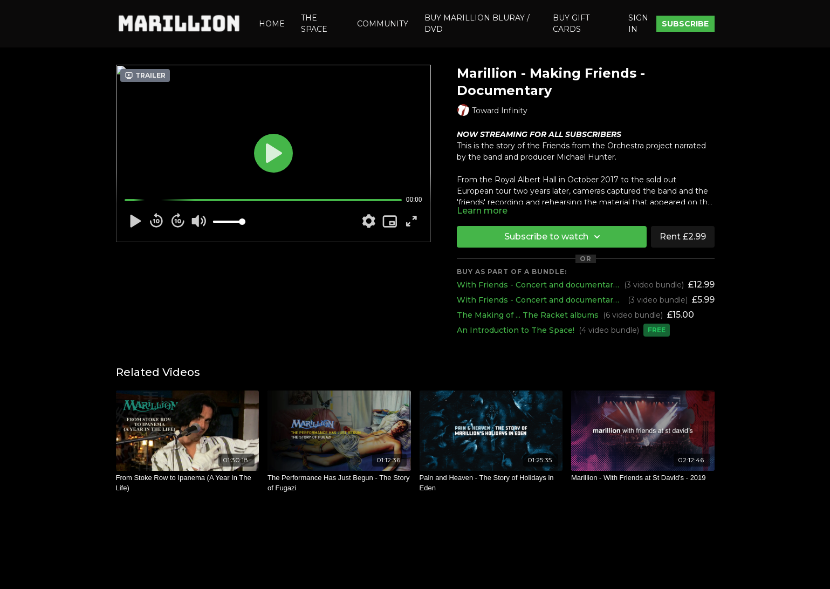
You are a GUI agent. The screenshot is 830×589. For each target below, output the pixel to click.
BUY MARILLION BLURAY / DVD (477, 23)
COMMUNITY (382, 24)
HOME (272, 24)
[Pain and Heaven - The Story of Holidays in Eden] (491, 483)
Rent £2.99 (683, 236)
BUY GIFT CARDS (571, 23)
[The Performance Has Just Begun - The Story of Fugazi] (339, 483)
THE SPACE (314, 23)
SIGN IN (638, 23)
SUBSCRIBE (685, 24)
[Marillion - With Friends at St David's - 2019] (643, 477)
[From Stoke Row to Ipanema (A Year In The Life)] (187, 483)
